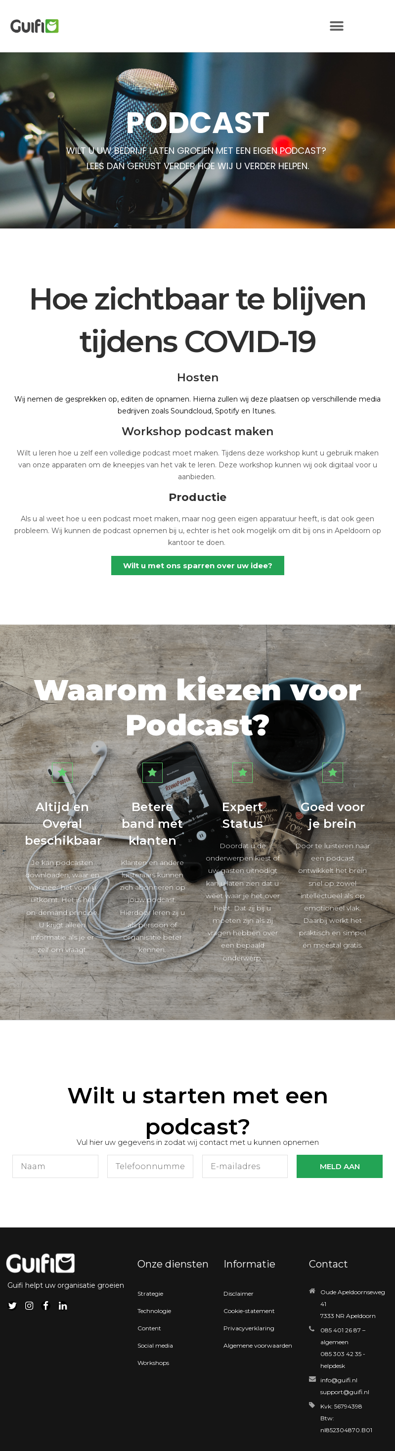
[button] (336, 26)
